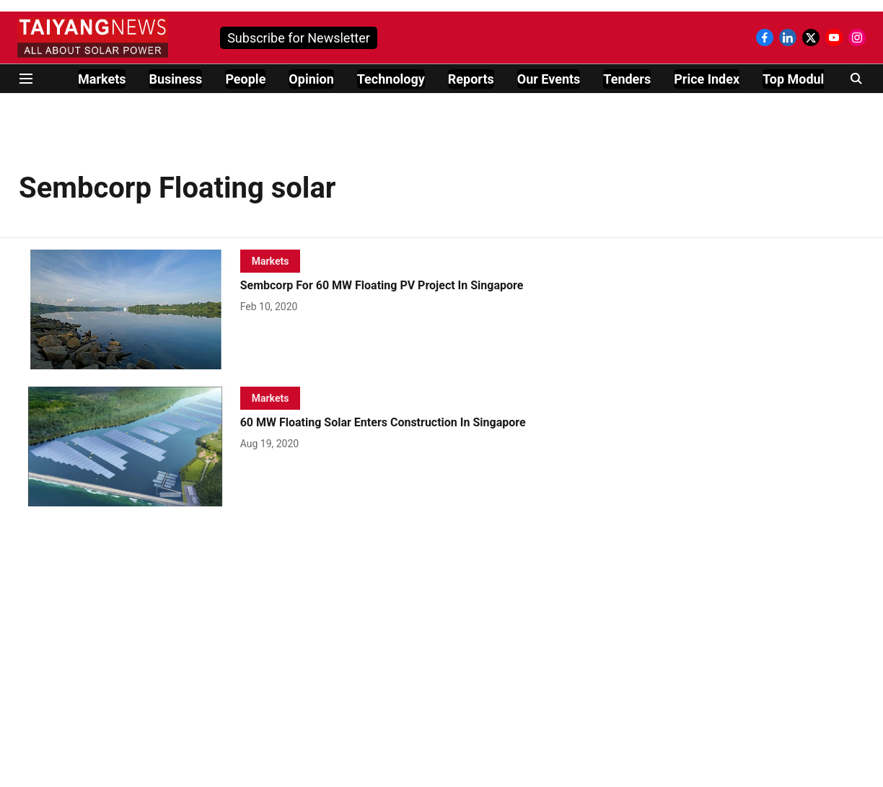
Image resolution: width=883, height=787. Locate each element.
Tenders (627, 79)
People (245, 79)
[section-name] (270, 261)
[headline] (406, 286)
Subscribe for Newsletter (298, 37)
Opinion (311, 79)
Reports (471, 79)
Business (175, 79)
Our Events (549, 79)
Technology (391, 79)
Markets (102, 79)
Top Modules (800, 79)
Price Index (706, 79)
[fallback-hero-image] (129, 309)
